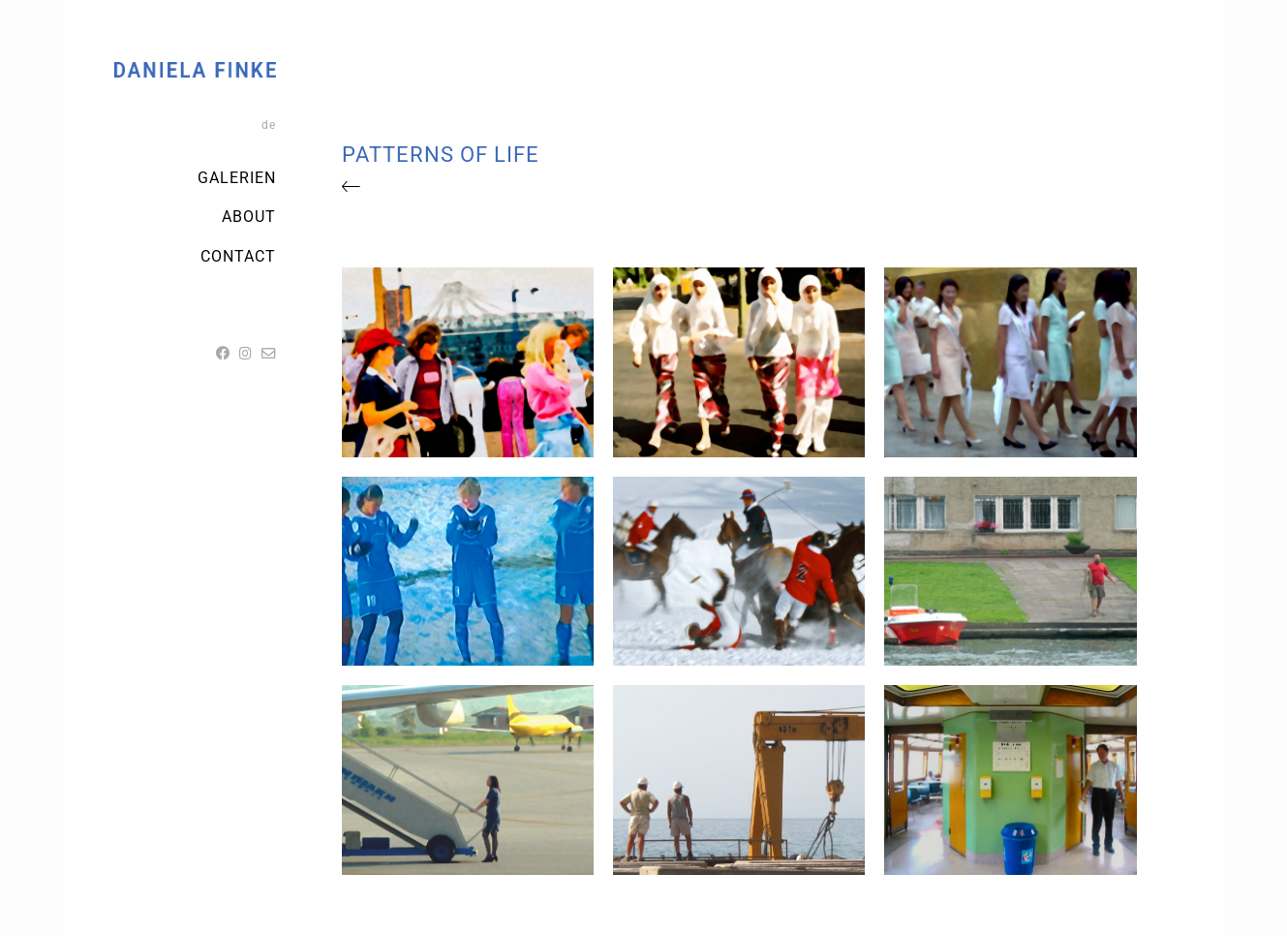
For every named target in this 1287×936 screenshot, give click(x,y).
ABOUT (249, 216)
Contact (238, 256)
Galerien (237, 178)
